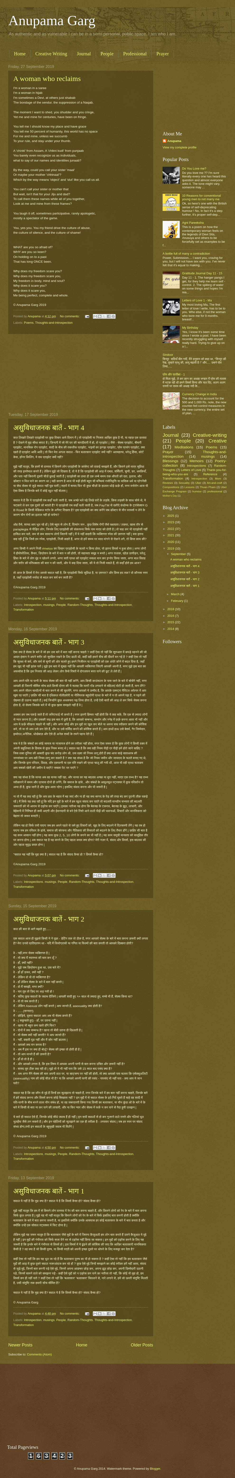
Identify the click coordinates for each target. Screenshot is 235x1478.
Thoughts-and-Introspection (53, 322)
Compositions (171, 487)
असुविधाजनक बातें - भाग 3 (48, 642)
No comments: (70, 316)
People (107, 53)
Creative (217, 440)
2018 (171, 609)
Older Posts (142, 1345)
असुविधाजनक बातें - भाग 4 (48, 428)
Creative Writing (51, 53)
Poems (28, 322)
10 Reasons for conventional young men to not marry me (201, 197)
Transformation (23, 609)
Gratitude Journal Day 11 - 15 (202, 273)
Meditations (184, 447)
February (177, 601)
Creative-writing (210, 435)
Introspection (33, 605)
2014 (171, 629)
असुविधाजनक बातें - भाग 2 (48, 919)
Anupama (174, 141)
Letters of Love (191, 470)
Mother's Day (170, 495)
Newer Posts (20, 1345)
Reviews (168, 482)
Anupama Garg (51, 20)
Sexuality (184, 482)
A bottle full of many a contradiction (186, 253)
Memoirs (197, 461)
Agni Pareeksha (193, 222)
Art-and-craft (214, 482)
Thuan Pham (208, 487)
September (179, 554)
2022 (171, 529)
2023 (171, 522)
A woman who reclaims (47, 78)
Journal (84, 53)
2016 (171, 616)
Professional (135, 53)
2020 (171, 542)
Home (20, 53)
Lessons (189, 487)
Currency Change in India (199, 394)
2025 (171, 516)
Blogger (155, 1468)
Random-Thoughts (80, 605)
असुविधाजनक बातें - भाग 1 (48, 1191)
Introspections (33, 882)
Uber (198, 482)
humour (197, 491)
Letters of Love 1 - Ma (197, 300)
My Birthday (190, 327)
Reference (210, 474)
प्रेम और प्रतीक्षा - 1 (174, 374)
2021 (171, 535)
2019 (171, 548)
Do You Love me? (194, 168)
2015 (171, 622)
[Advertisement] (80, 373)
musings (49, 605)
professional (214, 491)
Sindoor (168, 354)
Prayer (162, 53)
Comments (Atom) (39, 1354)
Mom (218, 478)
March (175, 594)
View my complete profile (180, 147)
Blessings (170, 461)
